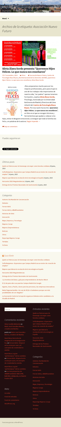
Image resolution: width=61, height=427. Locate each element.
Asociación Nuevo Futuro (38, 75)
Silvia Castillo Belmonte (12, 324)
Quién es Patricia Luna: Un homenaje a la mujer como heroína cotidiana (26, 166)
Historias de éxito (8, 214)
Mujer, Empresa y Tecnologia (12, 221)
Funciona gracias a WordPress (12, 422)
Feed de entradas (11, 397)
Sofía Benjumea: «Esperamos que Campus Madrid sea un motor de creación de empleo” (43, 323)
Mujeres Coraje (7, 224)
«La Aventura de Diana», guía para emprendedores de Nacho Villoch (25, 280)
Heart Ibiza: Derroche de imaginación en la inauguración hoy (15, 340)
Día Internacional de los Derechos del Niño (33, 78)
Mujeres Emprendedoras (10, 228)
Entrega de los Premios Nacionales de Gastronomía (19, 185)
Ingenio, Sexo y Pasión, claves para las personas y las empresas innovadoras (28, 287)
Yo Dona (5, 245)
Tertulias (5, 242)
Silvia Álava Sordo (38, 80)
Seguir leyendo (33, 121)
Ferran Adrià (6, 207)
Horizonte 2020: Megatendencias (13, 181)
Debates (5, 203)
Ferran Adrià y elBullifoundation (12, 210)
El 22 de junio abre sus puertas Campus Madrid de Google (21, 283)
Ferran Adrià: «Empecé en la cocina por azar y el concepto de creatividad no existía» (15, 360)
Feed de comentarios (12, 400)
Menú (4, 18)
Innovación (6, 217)
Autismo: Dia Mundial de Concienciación (15, 200)
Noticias (5, 231)
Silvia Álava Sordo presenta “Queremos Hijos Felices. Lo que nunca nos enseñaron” (28, 70)
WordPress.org (10, 404)
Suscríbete (9, 255)
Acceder (7, 393)
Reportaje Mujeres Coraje (11, 238)
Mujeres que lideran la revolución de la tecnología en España (22, 178)
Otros (23, 75)
